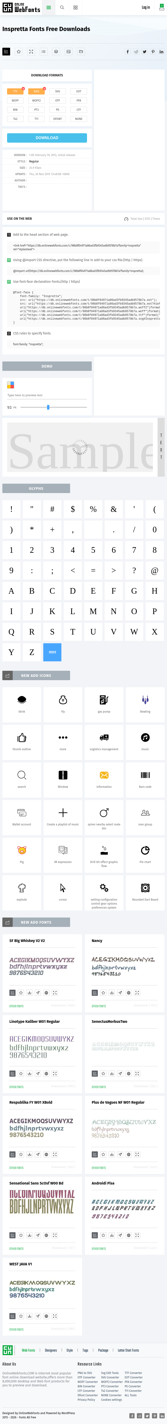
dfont (57, 119)
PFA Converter (133, 1382)
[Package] (56, 51)
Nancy (97, 940)
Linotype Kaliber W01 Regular (34, 1021)
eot (78, 91)
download (47, 138)
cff (79, 109)
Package (103, 1351)
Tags (85, 1351)
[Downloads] (29, 993)
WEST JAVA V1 (20, 1264)
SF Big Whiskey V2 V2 (27, 940)
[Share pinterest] (153, 51)
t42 (15, 119)
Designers (51, 1351)
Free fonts (21, 8)
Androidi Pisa (103, 1183)
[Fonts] (81, 51)
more (52, 652)
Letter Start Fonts (128, 1351)
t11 (36, 119)
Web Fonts (28, 1351)
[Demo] (31, 51)
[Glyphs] (44, 51)
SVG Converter (110, 1377)
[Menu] (75, 7)
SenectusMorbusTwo (109, 1021)
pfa (78, 100)
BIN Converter (86, 1386)
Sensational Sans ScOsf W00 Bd (36, 1183)
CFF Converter (86, 1391)
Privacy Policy (86, 1399)
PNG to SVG (85, 1373)
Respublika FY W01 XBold (30, 1102)
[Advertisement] (129, 140)
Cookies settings (111, 1399)
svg (57, 91)
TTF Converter (133, 1373)
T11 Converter (133, 1391)
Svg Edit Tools (110, 1373)
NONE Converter (111, 1395)
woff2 (36, 100)
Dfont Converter (88, 1395)
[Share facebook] (128, 51)
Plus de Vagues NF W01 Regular (118, 1102)
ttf (15, 91)
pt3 (36, 109)
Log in (146, 7)
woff (15, 100)
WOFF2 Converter (112, 1382)
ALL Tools (131, 1395)
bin (15, 109)
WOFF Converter (88, 1382)
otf (57, 100)
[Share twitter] (145, 51)
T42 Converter (110, 1391)
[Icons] (68, 51)
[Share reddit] (136, 51)
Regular (34, 161)
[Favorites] (19, 51)
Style (70, 1351)
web (36, 91)
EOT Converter (134, 1377)
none (78, 119)
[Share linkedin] (162, 51)
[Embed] (46, 993)
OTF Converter (86, 1377)
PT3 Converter (110, 1386)
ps (57, 109)
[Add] (6, 51)
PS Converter (133, 1386)
